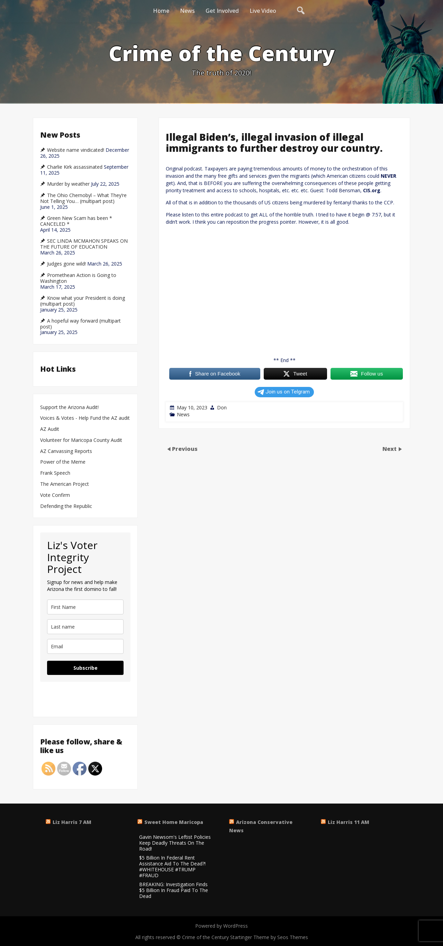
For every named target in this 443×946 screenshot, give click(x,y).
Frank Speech (55, 473)
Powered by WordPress (221, 925)
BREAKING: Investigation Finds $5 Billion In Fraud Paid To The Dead (173, 890)
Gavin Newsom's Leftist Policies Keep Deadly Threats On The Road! (175, 843)
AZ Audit (49, 429)
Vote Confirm (55, 495)
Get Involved (222, 11)
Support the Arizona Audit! (69, 407)
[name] (85, 607)
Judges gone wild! (66, 264)
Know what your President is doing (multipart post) (82, 301)
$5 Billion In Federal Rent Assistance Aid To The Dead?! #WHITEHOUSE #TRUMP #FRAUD (172, 866)
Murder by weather (68, 184)
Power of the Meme (62, 462)
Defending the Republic (66, 506)
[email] (85, 646)
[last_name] (85, 626)
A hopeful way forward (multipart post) (80, 324)
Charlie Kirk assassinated (74, 167)
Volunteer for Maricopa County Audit (82, 440)
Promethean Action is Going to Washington (78, 278)
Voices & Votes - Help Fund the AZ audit (85, 418)
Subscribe (85, 668)
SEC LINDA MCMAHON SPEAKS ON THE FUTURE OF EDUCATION (84, 244)
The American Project (64, 484)
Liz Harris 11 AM (348, 822)
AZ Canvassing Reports (66, 451)
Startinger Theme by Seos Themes (269, 937)
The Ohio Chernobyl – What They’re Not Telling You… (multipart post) (83, 198)
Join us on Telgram (283, 392)
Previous (185, 448)
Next (390, 448)
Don (222, 407)
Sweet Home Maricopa (173, 822)
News (187, 11)
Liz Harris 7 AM (72, 822)
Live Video (263, 11)
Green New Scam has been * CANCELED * (76, 221)
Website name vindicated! (75, 150)
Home (161, 11)
